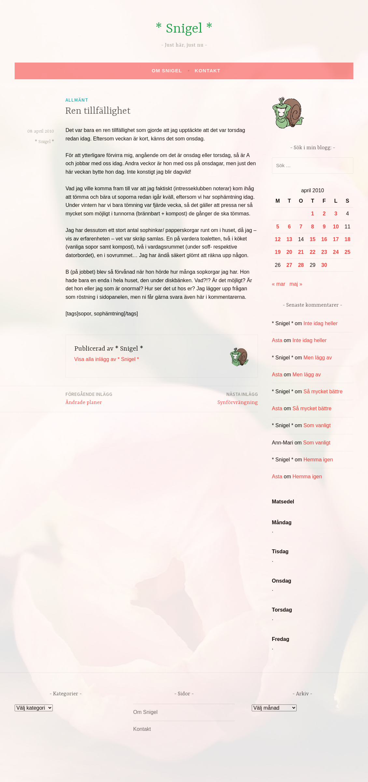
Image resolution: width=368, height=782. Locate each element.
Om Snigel (167, 70)
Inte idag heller (321, 323)
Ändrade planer (88, 398)
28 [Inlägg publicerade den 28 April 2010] (301, 265)
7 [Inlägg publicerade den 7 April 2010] (301, 226)
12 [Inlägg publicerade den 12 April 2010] (278, 239)
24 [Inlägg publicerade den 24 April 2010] (336, 252)
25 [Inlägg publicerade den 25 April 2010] (347, 252)
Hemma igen (318, 459)
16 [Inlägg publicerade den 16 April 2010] (324, 239)
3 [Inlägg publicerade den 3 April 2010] (335, 213)
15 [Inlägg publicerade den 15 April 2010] (313, 239)
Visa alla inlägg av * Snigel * (106, 359)
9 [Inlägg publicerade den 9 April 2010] (324, 226)
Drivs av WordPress (135, 770)
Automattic (245, 770)
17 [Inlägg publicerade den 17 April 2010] (336, 239)
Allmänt (76, 100)
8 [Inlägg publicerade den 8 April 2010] (312, 226)
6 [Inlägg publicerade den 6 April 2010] (289, 226)
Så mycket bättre (323, 391)
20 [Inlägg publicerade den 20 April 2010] (289, 252)
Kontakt (207, 70)
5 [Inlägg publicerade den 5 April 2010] (277, 226)
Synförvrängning (238, 398)
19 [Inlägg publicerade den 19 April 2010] (278, 252)
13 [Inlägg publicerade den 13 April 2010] (289, 239)
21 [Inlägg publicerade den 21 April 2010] (301, 252)
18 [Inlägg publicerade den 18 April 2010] (347, 239)
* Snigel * (184, 29)
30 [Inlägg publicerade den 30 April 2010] (324, 265)
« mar (278, 284)
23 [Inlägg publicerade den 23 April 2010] (324, 252)
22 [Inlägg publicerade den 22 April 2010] (313, 252)
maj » (296, 284)
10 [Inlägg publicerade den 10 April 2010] (336, 226)
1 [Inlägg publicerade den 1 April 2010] (312, 213)
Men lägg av (318, 357)
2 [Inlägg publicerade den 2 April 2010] (324, 213)
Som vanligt (317, 425)
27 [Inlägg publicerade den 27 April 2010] (289, 265)
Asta (277, 340)
